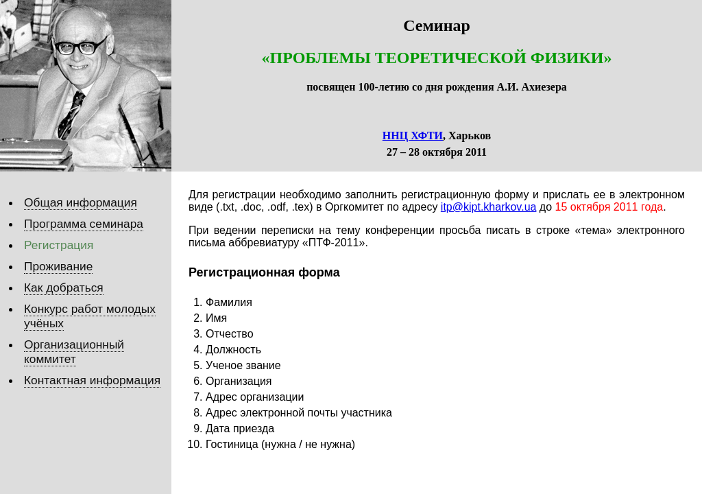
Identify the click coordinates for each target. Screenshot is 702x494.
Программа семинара (83, 224)
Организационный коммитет (74, 352)
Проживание (58, 266)
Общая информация (80, 202)
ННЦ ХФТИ (413, 135)
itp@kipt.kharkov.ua (489, 207)
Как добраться (64, 287)
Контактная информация (92, 380)
